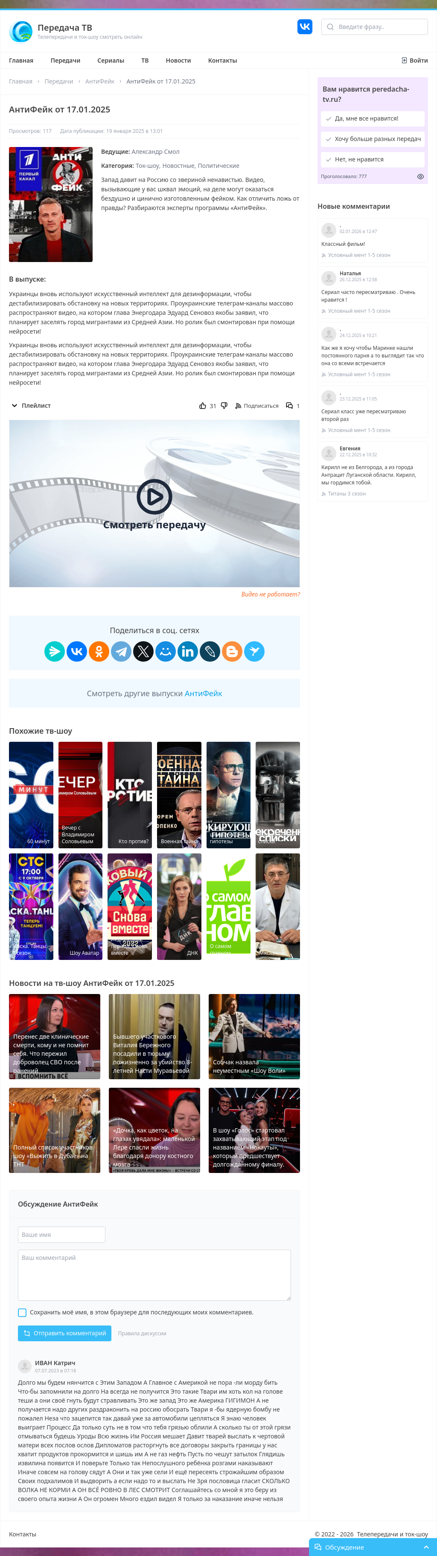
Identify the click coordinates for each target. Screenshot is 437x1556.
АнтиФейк (99, 81)
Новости (178, 60)
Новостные (179, 165)
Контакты (222, 60)
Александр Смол (156, 151)
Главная (21, 60)
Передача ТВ (65, 27)
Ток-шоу (147, 165)
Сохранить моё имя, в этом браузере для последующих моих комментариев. (141, 1312)
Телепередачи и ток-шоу (392, 1534)
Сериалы (110, 60)
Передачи (65, 60)
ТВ (145, 60)
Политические (218, 165)
